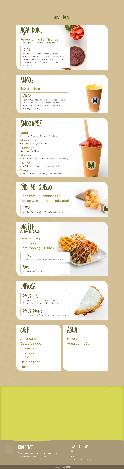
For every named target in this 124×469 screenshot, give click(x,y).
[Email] (72, 451)
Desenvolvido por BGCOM (62, 467)
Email (74, 456)
